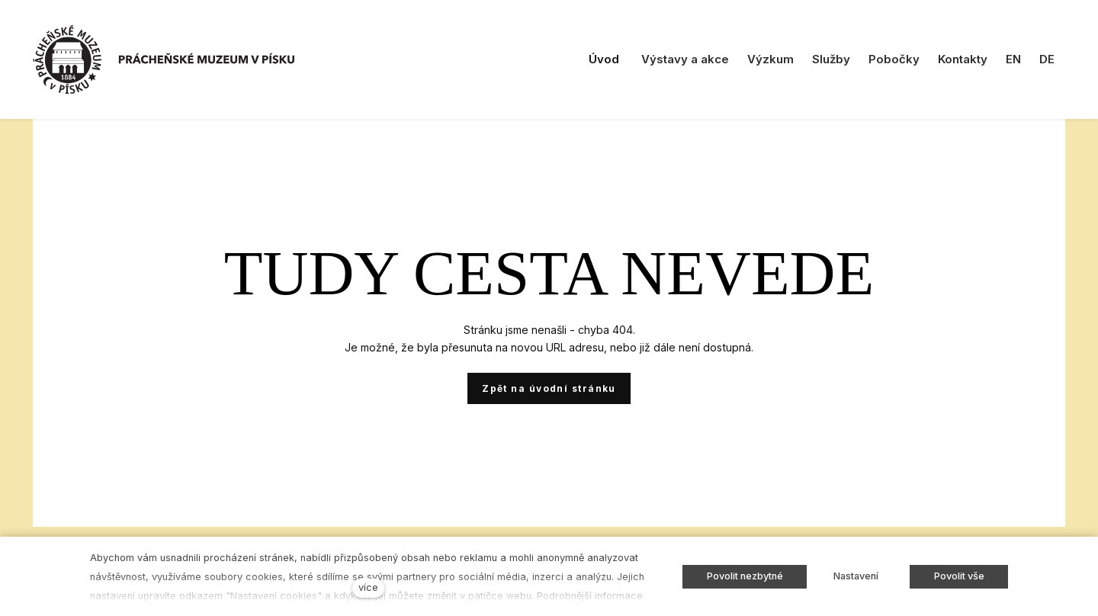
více (368, 587)
